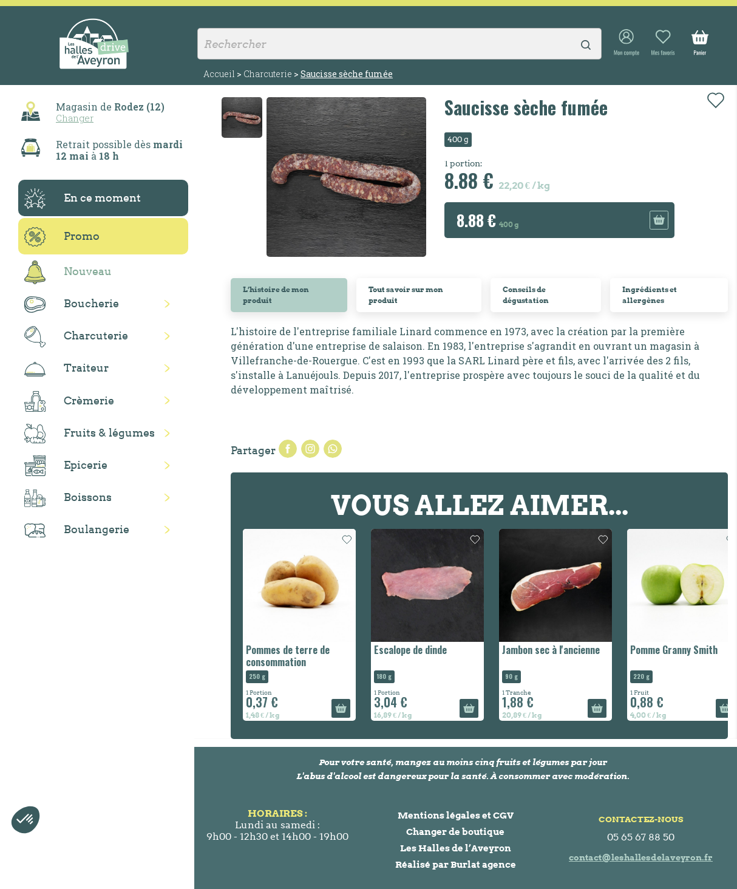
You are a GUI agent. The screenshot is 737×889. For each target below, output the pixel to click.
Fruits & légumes (89, 434)
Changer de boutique (455, 831)
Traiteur (66, 368)
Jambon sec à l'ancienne (551, 649)
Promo (62, 237)
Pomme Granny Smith (674, 649)
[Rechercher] (399, 44)
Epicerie (65, 465)
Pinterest (333, 449)
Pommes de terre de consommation (288, 655)
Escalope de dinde (410, 649)
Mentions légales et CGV (456, 815)
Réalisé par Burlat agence (455, 864)
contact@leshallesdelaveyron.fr (641, 857)
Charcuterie (76, 336)
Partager (288, 449)
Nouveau (68, 272)
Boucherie (71, 304)
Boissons (68, 498)
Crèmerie (69, 401)
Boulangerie (76, 530)
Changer (74, 118)
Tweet (310, 449)
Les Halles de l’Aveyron (455, 848)
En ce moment (82, 198)
